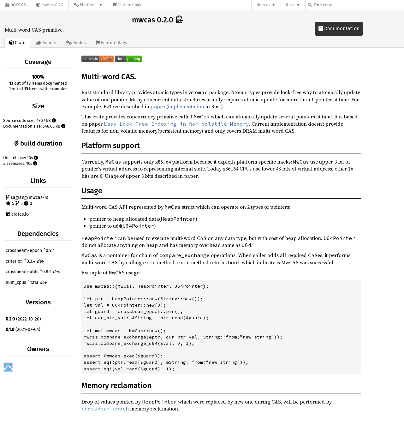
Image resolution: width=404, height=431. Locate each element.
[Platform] (88, 5)
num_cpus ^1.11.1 (26, 282)
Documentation (338, 29)
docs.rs (263, 5)
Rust (290, 5)
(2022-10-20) (23, 319)
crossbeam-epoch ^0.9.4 (30, 250)
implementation (186, 106)
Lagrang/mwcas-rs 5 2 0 (27, 201)
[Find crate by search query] (339, 5)
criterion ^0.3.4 (25, 261)
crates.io (17, 214)
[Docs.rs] (15, 5)
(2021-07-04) (23, 329)
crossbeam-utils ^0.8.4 (33, 271)
